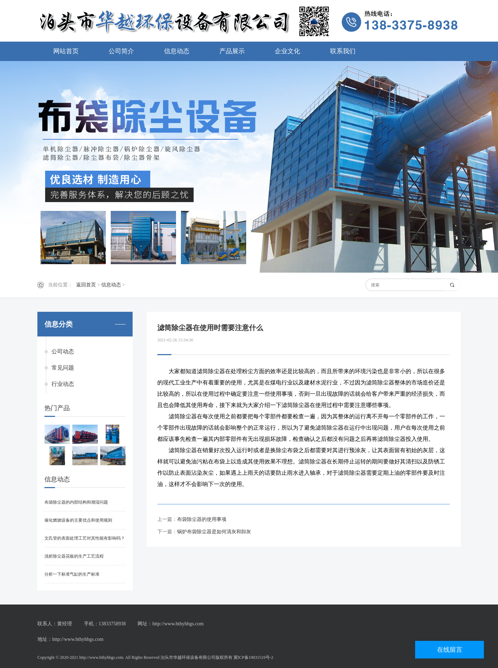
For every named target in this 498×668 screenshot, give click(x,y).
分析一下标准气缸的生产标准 (71, 574)
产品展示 (232, 51)
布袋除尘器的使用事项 (201, 519)
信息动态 (176, 51)
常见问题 (62, 368)
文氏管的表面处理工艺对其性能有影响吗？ (84, 538)
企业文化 (287, 51)
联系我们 (343, 51)
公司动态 (62, 351)
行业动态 (62, 384)
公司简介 (121, 51)
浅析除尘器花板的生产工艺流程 (74, 556)
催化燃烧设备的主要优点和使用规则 (78, 520)
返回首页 (86, 284)
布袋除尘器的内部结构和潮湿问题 (76, 502)
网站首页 (66, 51)
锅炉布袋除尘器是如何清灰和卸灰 (214, 531)
